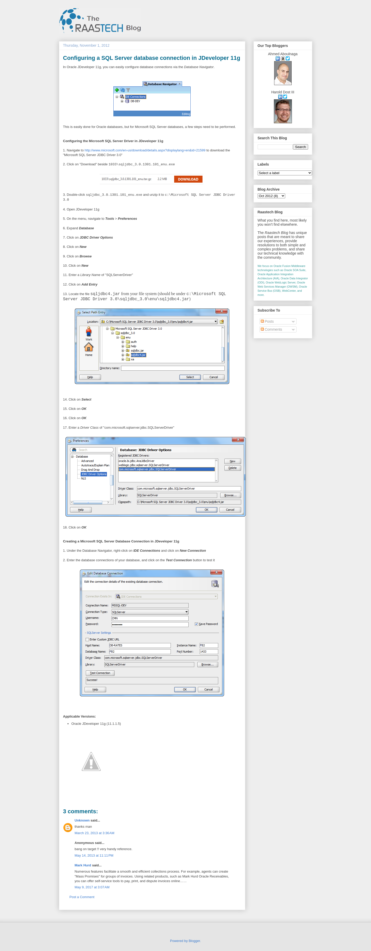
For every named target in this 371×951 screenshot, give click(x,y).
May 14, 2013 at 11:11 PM (94, 855)
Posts (267, 321)
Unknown (82, 820)
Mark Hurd (83, 865)
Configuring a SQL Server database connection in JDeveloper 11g (151, 58)
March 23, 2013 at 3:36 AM (94, 833)
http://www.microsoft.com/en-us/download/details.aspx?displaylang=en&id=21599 (145, 150)
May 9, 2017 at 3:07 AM (92, 887)
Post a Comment (82, 897)
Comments (271, 329)
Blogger (194, 941)
